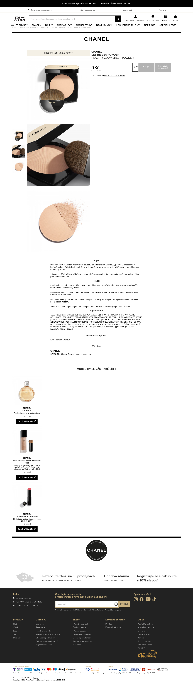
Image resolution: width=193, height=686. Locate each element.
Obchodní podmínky (45, 646)
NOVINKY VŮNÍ (107, 29)
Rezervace (40, 636)
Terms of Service (110, 619)
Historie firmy (144, 643)
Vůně (15, 636)
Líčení (16, 639)
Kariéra (141, 646)
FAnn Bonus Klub (81, 632)
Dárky (52, 29)
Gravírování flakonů (82, 643)
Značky (39, 29)
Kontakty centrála (146, 636)
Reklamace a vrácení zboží (48, 643)
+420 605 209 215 (24, 607)
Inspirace (152, 29)
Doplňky (17, 646)
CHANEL (96, 60)
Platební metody (43, 639)
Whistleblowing (145, 653)
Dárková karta (79, 636)
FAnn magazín (79, 639)
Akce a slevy (67, 29)
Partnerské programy (82, 650)
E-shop (16, 603)
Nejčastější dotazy (44, 653)
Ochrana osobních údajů (47, 650)
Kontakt (162, 10)
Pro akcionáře (144, 650)
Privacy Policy (96, 619)
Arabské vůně (87, 29)
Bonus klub (127, 10)
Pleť (15, 632)
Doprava (39, 632)
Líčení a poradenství (87, 10)
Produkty (25, 29)
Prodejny (109, 632)
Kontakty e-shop (145, 632)
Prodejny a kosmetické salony (40, 10)
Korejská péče (170, 29)
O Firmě (141, 639)
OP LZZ (141, 657)
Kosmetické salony (131, 29)
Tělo (15, 643)
